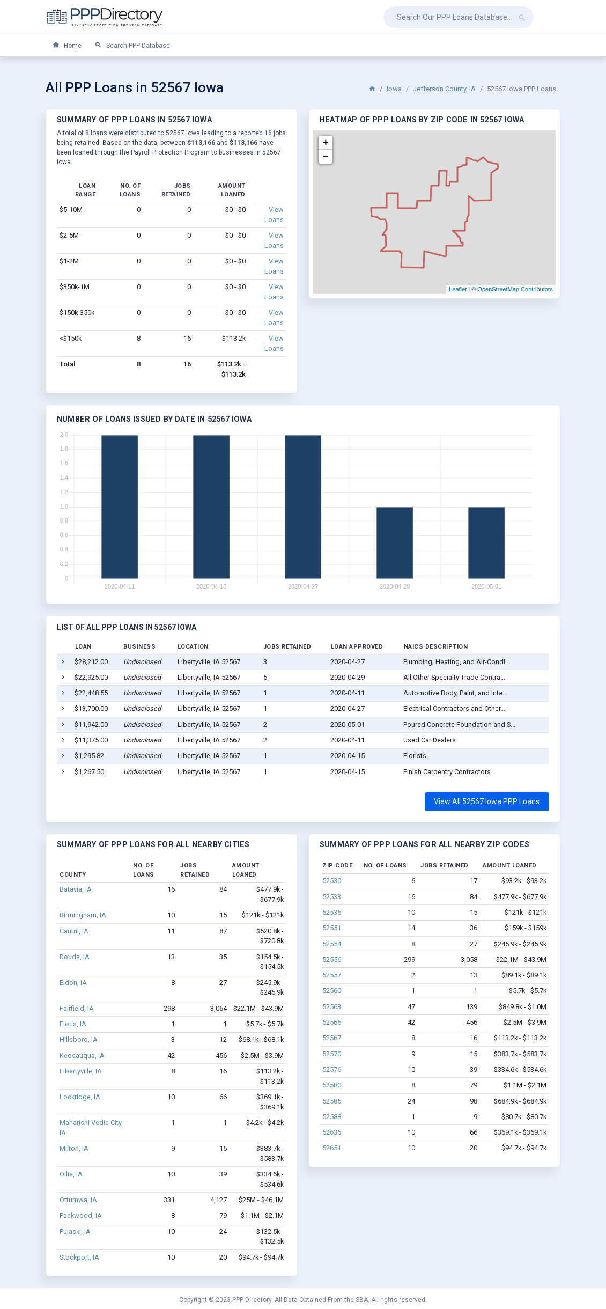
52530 (331, 881)
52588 (331, 1117)
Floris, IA (73, 1024)
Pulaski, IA (75, 1231)
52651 (331, 1148)
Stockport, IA (79, 1257)
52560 (331, 991)
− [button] (326, 156)
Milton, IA (74, 1148)
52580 (331, 1085)
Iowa (394, 89)
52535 (331, 912)
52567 (331, 1038)
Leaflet (458, 289)
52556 (331, 959)
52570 (331, 1054)
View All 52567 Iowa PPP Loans (487, 801)
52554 (331, 944)
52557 (331, 975)
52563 (331, 1007)
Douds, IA (75, 957)
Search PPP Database (132, 45)
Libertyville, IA (81, 1071)
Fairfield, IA (77, 1008)
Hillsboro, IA (79, 1039)
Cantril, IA (74, 931)
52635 (331, 1132)
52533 (331, 897)
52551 (331, 928)
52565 (331, 1022)
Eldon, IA (73, 983)
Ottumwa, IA (78, 1200)
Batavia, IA (76, 889)
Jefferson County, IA (444, 89)
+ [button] (326, 142)
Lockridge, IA (80, 1097)
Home (67, 45)
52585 (331, 1101)
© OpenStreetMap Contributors (512, 289)
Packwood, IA (81, 1215)
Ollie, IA (71, 1174)
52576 (331, 1069)
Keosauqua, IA (82, 1055)
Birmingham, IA (83, 915)
